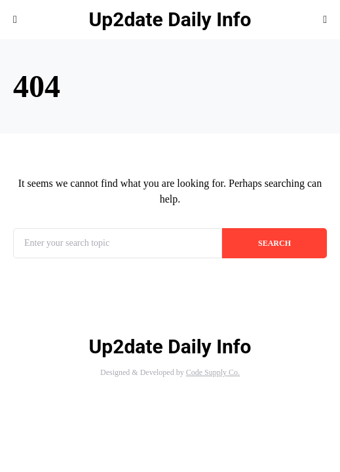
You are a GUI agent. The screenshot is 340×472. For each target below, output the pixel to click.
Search (274, 243)
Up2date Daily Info (170, 19)
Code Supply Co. (213, 372)
